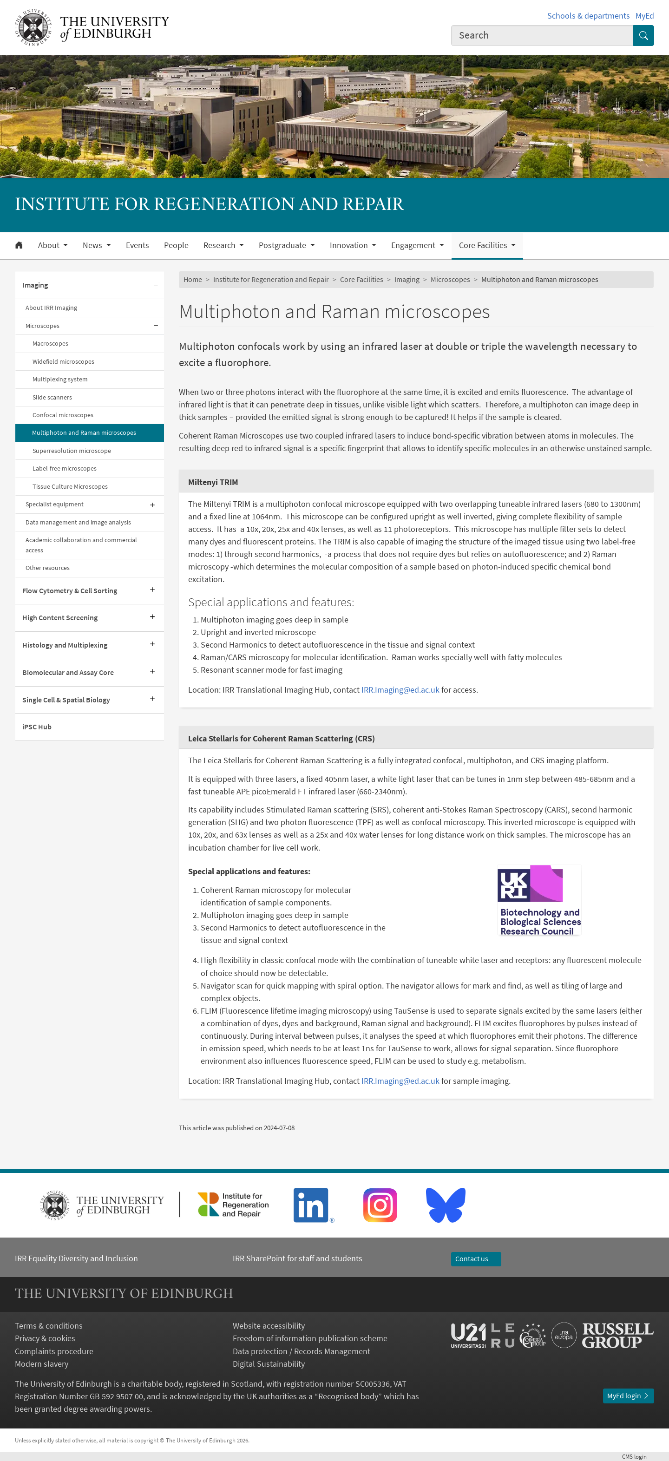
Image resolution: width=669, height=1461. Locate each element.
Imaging (35, 284)
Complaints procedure (54, 1351)
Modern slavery (41, 1363)
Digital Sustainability (269, 1363)
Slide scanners (52, 397)
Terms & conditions (49, 1325)
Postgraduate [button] (283, 245)
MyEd (645, 15)
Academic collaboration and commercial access (81, 545)
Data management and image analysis (78, 522)
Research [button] (220, 245)
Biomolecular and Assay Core (68, 672)
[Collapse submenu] (155, 285)
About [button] (49, 245)
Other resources (48, 567)
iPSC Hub (37, 726)
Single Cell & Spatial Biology (66, 699)
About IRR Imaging (51, 307)
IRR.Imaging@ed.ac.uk (400, 689)
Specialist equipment (55, 504)
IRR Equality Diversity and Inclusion (76, 1258)
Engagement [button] (414, 245)
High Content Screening (60, 617)
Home (193, 279)
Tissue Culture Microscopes (70, 486)
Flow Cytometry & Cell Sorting (69, 590)
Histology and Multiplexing (64, 644)
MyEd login (628, 1395)
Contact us (476, 1258)
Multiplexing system (60, 379)
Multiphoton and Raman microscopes (84, 432)
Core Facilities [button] (484, 245)
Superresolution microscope (72, 450)
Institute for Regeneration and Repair (271, 279)
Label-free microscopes (65, 468)
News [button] (93, 245)
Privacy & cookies (45, 1338)
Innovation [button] (350, 245)
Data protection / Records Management (301, 1351)
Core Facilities (361, 279)
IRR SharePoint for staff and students (297, 1258)
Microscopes (42, 325)
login (638, 1456)
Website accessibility (269, 1325)
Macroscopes (50, 343)
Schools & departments (588, 15)
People (176, 245)
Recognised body (348, 1396)
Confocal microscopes (63, 415)
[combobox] (542, 35)
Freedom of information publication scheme (310, 1338)
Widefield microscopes (63, 361)
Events (137, 245)
